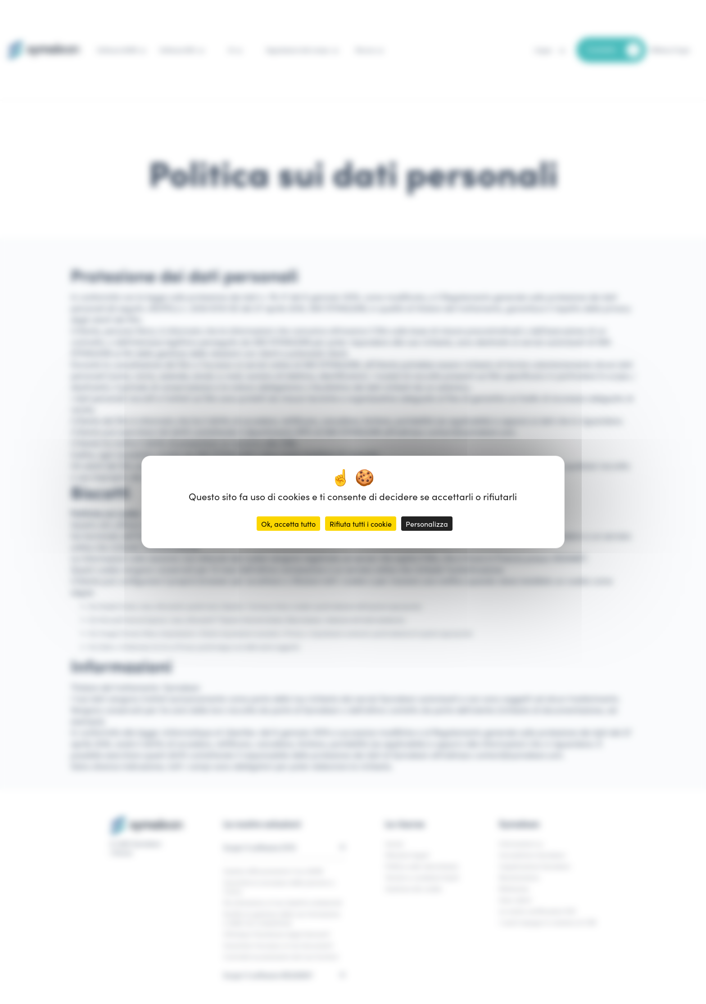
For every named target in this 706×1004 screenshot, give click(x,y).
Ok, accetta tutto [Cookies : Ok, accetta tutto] (288, 524)
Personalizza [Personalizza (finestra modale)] (427, 524)
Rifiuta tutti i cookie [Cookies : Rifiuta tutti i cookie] (361, 524)
